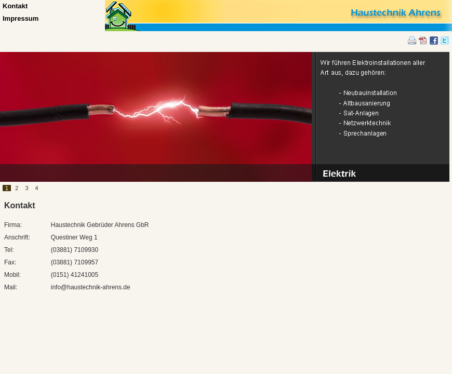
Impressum (20, 18)
